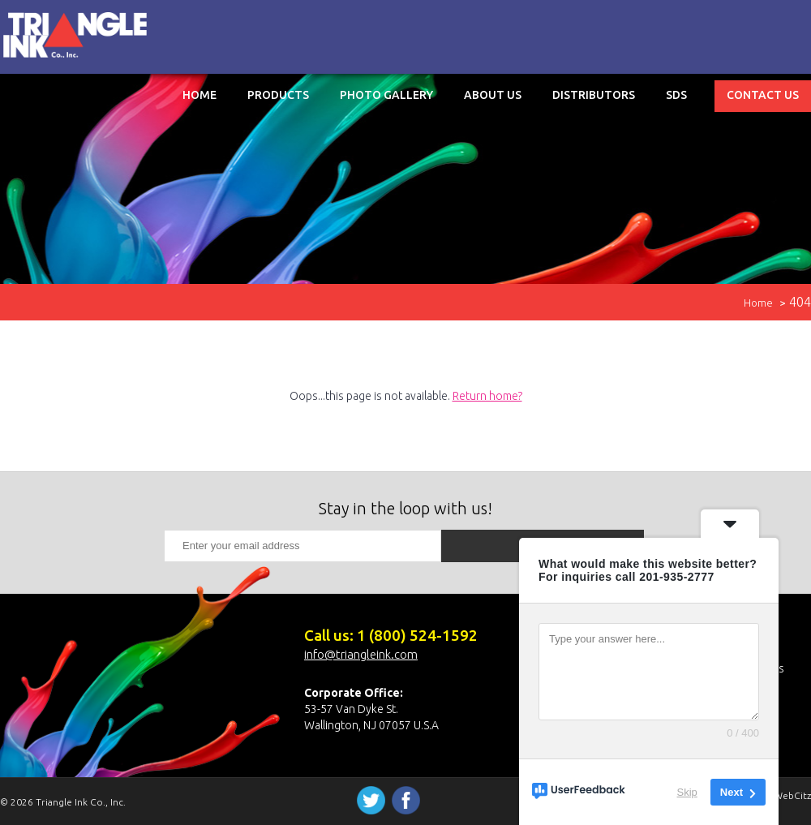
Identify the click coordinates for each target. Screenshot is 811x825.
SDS (676, 94)
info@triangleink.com (361, 654)
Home (199, 94)
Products (278, 94)
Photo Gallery (386, 94)
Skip (687, 792)
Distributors (593, 94)
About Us (492, 94)
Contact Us (763, 94)
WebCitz (792, 795)
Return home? (487, 395)
